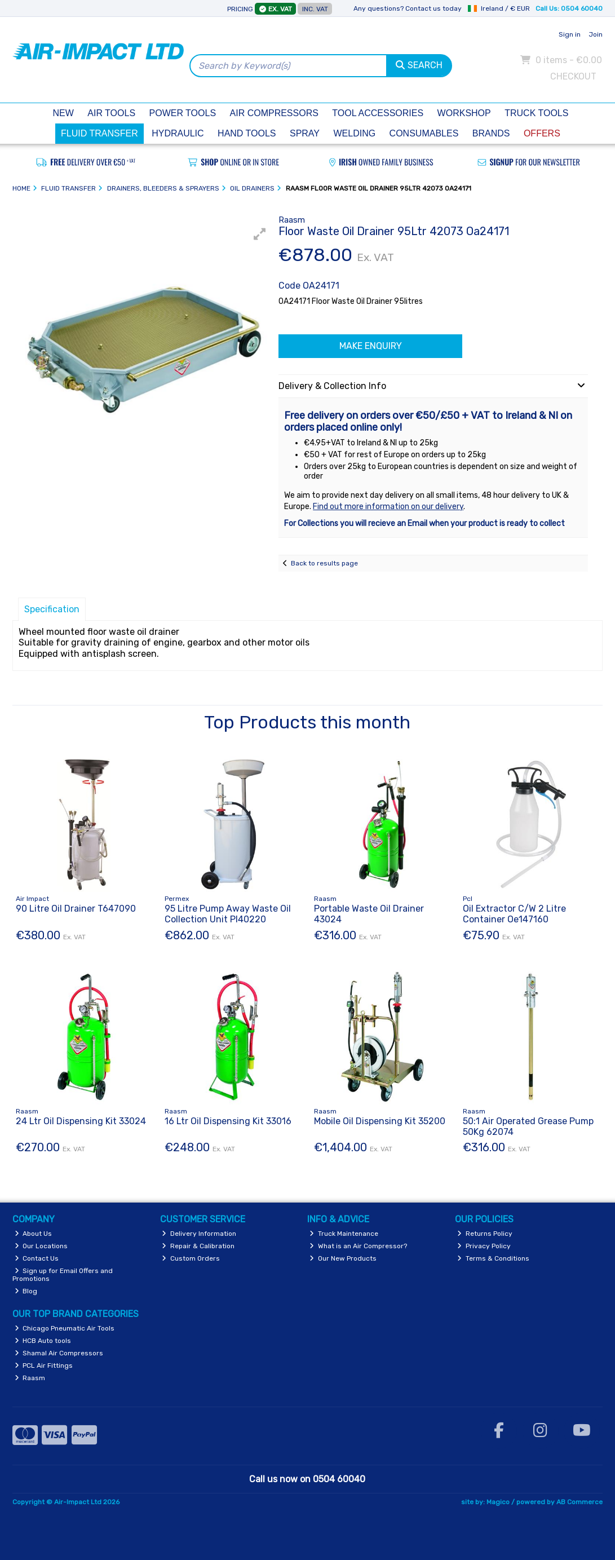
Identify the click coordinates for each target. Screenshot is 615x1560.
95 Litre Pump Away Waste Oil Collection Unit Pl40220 (228, 914)
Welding (354, 133)
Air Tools (111, 113)
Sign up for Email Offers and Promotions (62, 1275)
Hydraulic (177, 133)
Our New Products (343, 1258)
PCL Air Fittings (44, 1365)
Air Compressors (274, 113)
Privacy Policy (484, 1246)
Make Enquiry (370, 346)
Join (596, 34)
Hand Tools (247, 133)
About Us (33, 1234)
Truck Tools (536, 113)
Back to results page (324, 563)
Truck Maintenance (343, 1234)
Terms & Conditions (493, 1258)
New (63, 113)
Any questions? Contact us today (407, 8)
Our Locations (41, 1246)
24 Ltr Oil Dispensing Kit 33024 (81, 1121)
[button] (260, 234)
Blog (26, 1291)
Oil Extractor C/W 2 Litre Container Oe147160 (514, 914)
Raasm (30, 1378)
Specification (51, 609)
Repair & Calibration (198, 1246)
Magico (498, 1502)
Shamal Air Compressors (59, 1353)
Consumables (424, 133)
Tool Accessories (377, 113)
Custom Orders (191, 1258)
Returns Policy (484, 1234)
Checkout (573, 76)
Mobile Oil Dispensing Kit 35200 (379, 1121)
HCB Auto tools (43, 1341)
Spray (305, 133)
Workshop (464, 113)
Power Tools (182, 113)
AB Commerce (579, 1502)
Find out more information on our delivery (388, 506)
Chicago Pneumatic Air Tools (65, 1328)
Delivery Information (199, 1234)
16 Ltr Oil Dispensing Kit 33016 (228, 1121)
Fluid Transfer (99, 133)
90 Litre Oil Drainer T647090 (76, 908)
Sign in (570, 34)
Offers (542, 133)
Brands (491, 133)
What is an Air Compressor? (358, 1246)
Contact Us (37, 1258)
